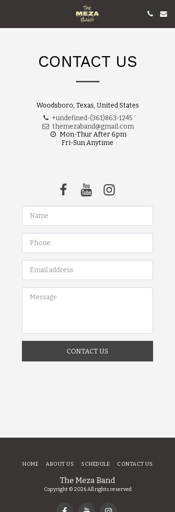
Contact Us (87, 351)
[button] (10, 13)
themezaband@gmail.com (88, 126)
